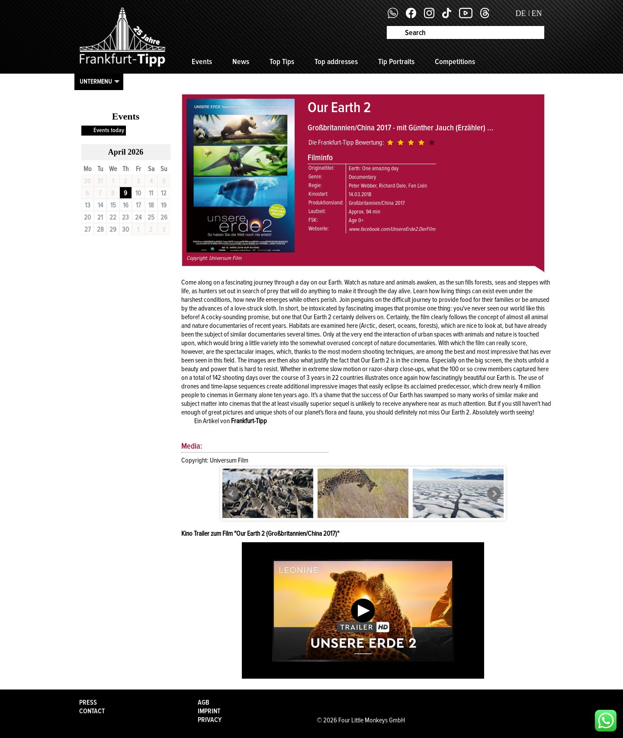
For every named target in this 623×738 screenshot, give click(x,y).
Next (494, 494)
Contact (92, 711)
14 (100, 205)
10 (138, 193)
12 (164, 193)
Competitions (455, 61)
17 (138, 205)
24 (138, 217)
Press (88, 702)
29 (112, 229)
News (240, 61)
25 (151, 217)
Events (202, 61)
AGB (203, 702)
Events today (108, 130)
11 (151, 193)
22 (112, 217)
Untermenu (96, 81)
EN (537, 13)
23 (125, 217)
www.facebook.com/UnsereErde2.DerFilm (392, 229)
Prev (232, 494)
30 (125, 229)
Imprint (209, 711)
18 (151, 205)
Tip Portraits (396, 61)
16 (125, 205)
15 (113, 205)
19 (164, 205)
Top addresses (336, 61)
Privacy (210, 719)
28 (100, 229)
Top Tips (282, 61)
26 (164, 217)
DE (521, 13)
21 (100, 217)
